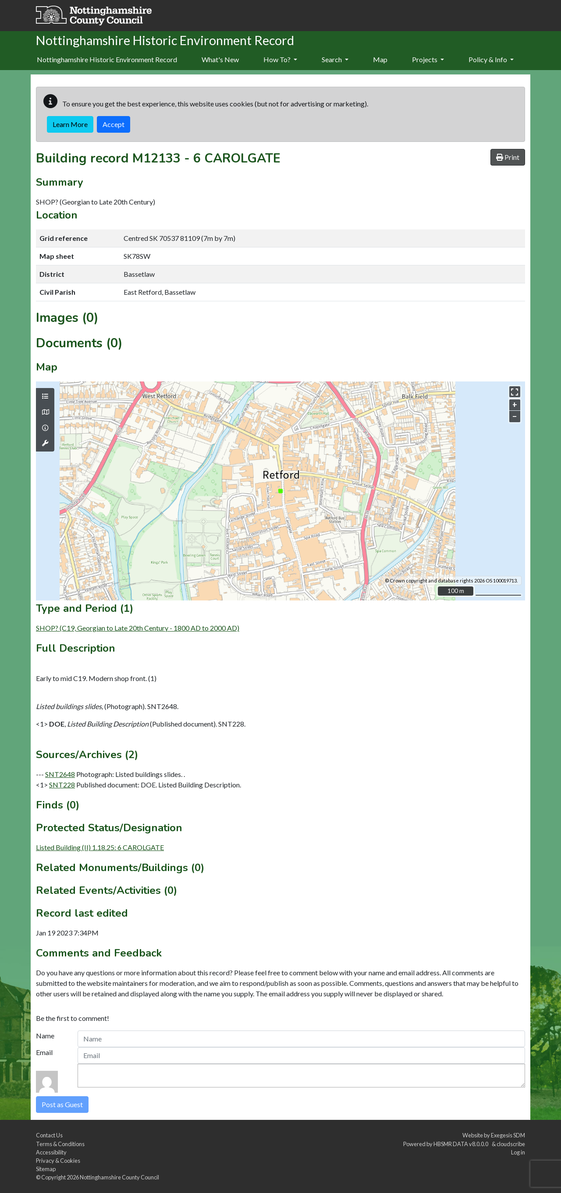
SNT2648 (60, 774)
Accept (113, 124)
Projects (428, 59)
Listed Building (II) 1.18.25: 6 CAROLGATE (100, 847)
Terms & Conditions (60, 1143)
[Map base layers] (45, 412)
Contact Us (49, 1135)
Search (335, 59)
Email (44, 1052)
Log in (518, 1152)
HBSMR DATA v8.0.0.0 (461, 1143)
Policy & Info (491, 59)
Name (45, 1035)
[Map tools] (45, 443)
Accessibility (51, 1152)
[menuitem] (220, 60)
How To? (280, 59)
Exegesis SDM (508, 1135)
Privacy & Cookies (58, 1160)
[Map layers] (45, 396)
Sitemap (46, 1168)
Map (380, 59)
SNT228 (62, 784)
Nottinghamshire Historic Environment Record (107, 59)
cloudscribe (511, 1143)
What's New (220, 59)
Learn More (70, 124)
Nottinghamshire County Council (119, 1177)
